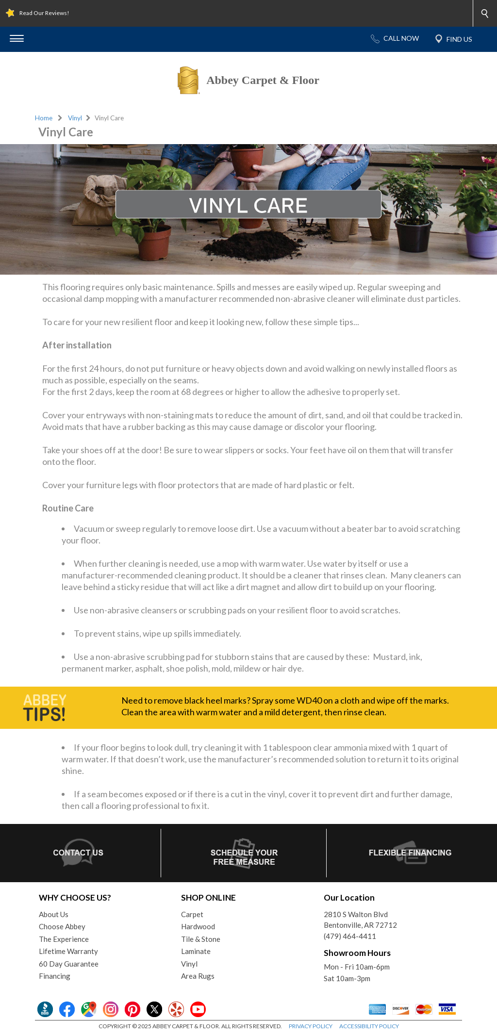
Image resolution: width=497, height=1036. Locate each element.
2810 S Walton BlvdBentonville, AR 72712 (360, 920)
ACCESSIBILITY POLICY (369, 1026)
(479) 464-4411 (350, 936)
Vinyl (75, 118)
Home (43, 118)
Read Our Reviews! (44, 12)
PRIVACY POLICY (310, 1026)
